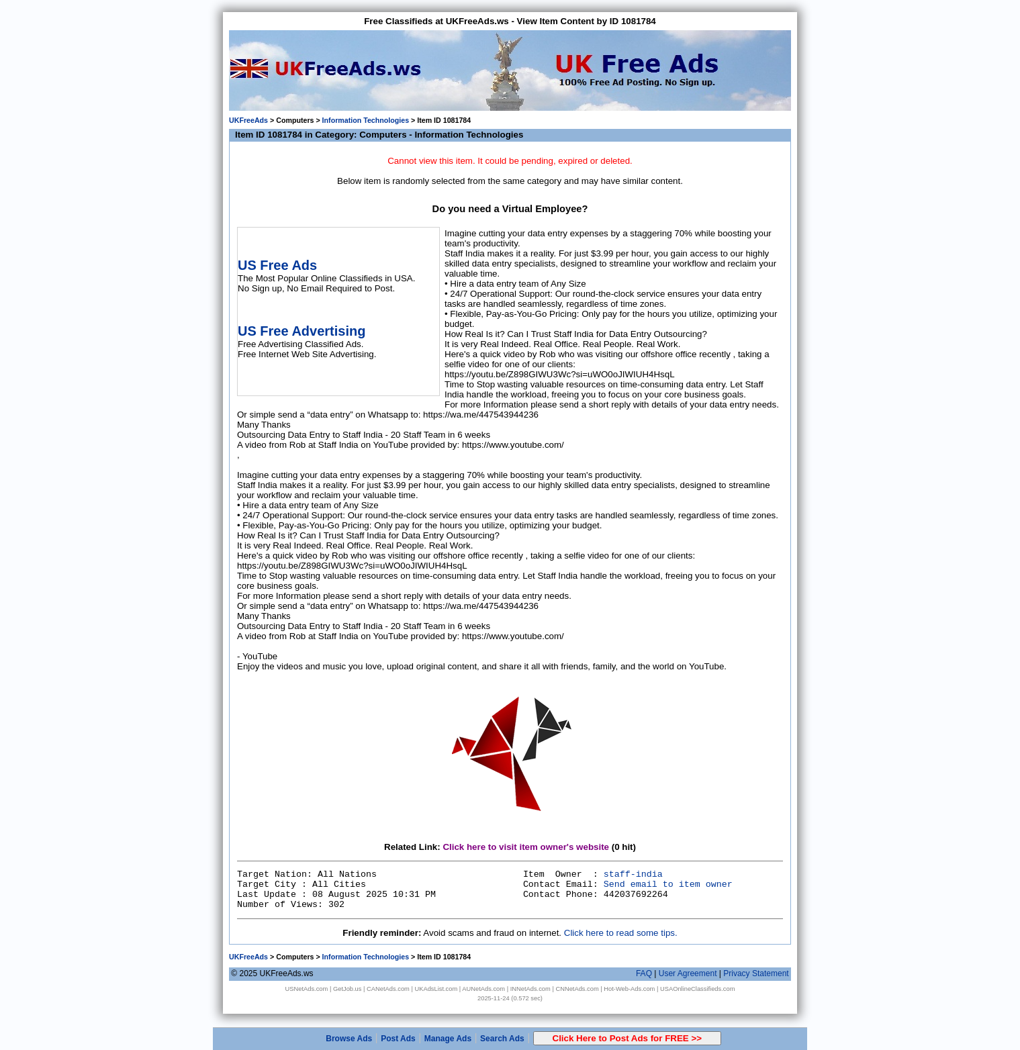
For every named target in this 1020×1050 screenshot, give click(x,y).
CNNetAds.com (576, 989)
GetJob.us (347, 989)
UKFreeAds (248, 120)
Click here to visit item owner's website (526, 847)
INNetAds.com (530, 989)
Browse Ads (349, 1038)
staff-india (633, 874)
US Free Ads (277, 265)
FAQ (644, 973)
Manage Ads (447, 1038)
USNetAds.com (306, 989)
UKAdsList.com (435, 989)
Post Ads (398, 1038)
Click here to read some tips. (621, 933)
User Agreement (688, 973)
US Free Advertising (301, 331)
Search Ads (502, 1038)
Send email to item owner (668, 884)
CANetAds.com (388, 989)
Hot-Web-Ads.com (629, 989)
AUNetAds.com (483, 989)
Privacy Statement (755, 973)
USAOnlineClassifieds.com (697, 989)
